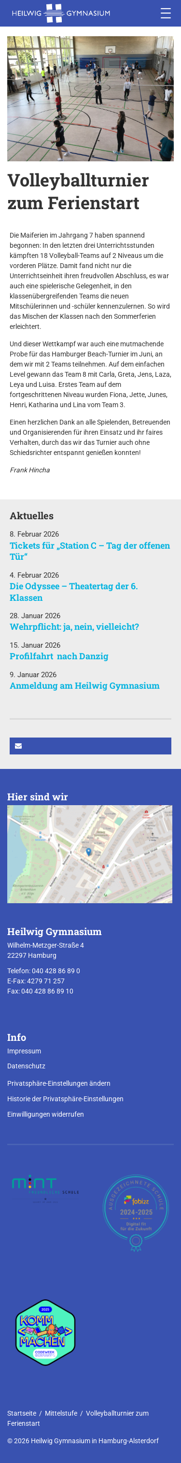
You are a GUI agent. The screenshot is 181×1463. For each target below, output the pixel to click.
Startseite (21, 1413)
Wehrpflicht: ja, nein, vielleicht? (74, 626)
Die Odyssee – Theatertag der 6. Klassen (74, 591)
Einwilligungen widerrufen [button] (45, 1114)
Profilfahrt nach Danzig (59, 656)
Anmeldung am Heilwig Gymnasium (85, 685)
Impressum (24, 1051)
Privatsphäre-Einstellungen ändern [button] (59, 1083)
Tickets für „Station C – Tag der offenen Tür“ (90, 551)
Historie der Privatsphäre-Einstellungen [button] (65, 1099)
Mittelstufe (61, 1413)
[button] (90, 746)
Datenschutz (26, 1066)
